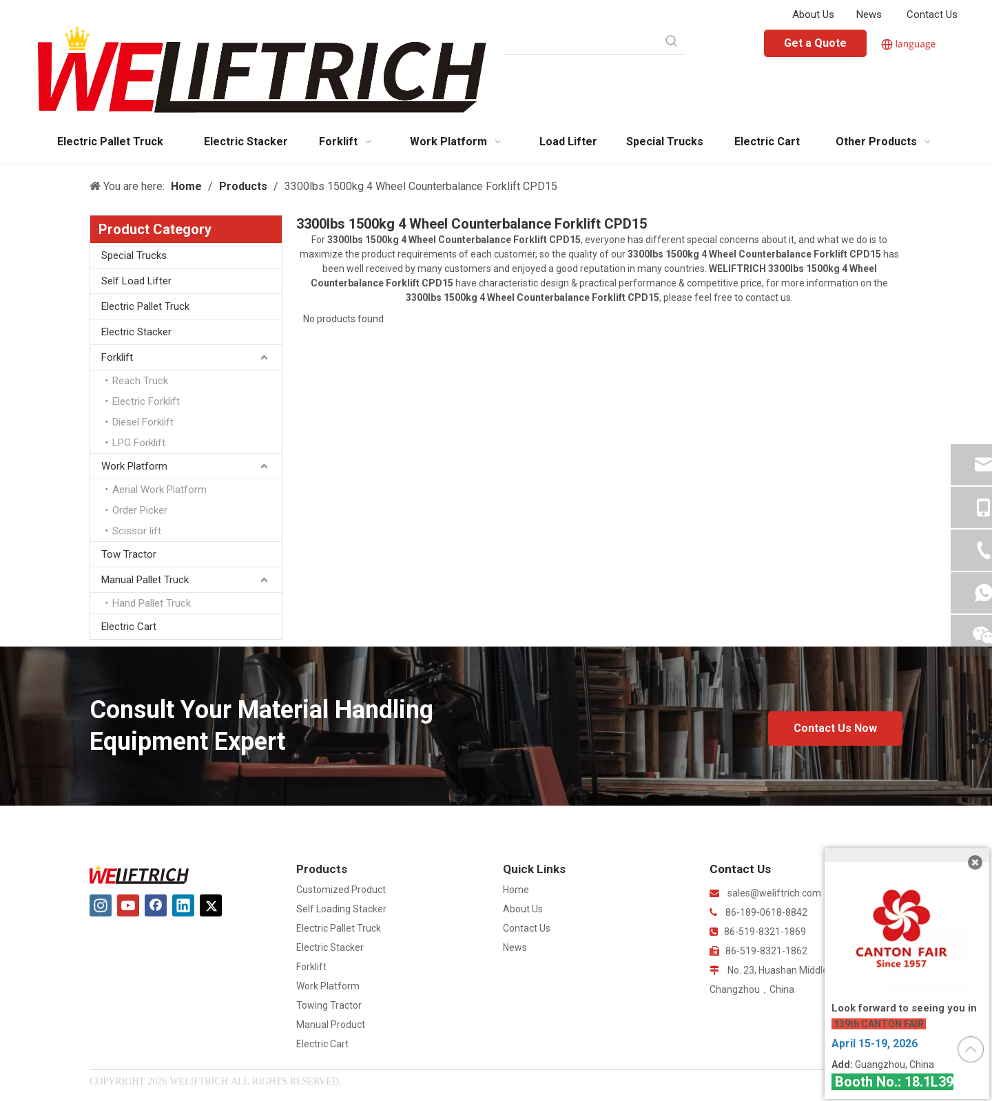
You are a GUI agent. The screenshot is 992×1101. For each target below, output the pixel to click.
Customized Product (341, 889)
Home (516, 889)
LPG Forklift (138, 443)
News (869, 14)
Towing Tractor (329, 1005)
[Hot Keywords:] (671, 42)
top (971, 1049)
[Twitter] (211, 905)
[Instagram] (101, 905)
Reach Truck (140, 381)
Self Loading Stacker (341, 908)
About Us (813, 14)
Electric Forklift (146, 401)
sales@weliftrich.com (774, 893)
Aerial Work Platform (159, 489)
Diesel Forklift (143, 422)
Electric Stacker (136, 332)
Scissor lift (136, 531)
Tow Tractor (128, 554)
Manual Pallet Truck (145, 580)
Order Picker (139, 510)
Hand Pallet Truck (151, 603)
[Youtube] (128, 905)
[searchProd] (581, 42)
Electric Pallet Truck (145, 306)
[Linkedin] (183, 905)
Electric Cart (128, 626)
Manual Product (330, 1024)
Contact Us (932, 14)
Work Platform (134, 466)
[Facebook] (156, 905)
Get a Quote (815, 43)
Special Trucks (134, 255)
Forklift (117, 357)
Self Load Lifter (136, 281)
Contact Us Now (835, 728)
